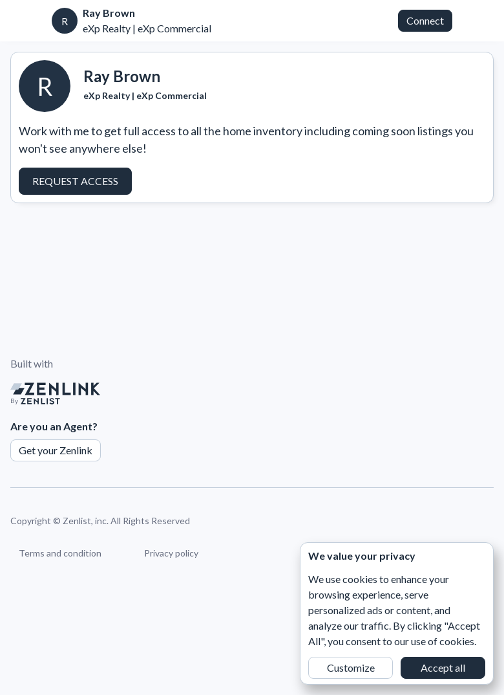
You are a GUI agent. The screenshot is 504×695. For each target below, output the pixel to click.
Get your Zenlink (55, 450)
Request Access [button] (75, 181)
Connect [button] (425, 20)
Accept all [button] (443, 667)
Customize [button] (351, 667)
